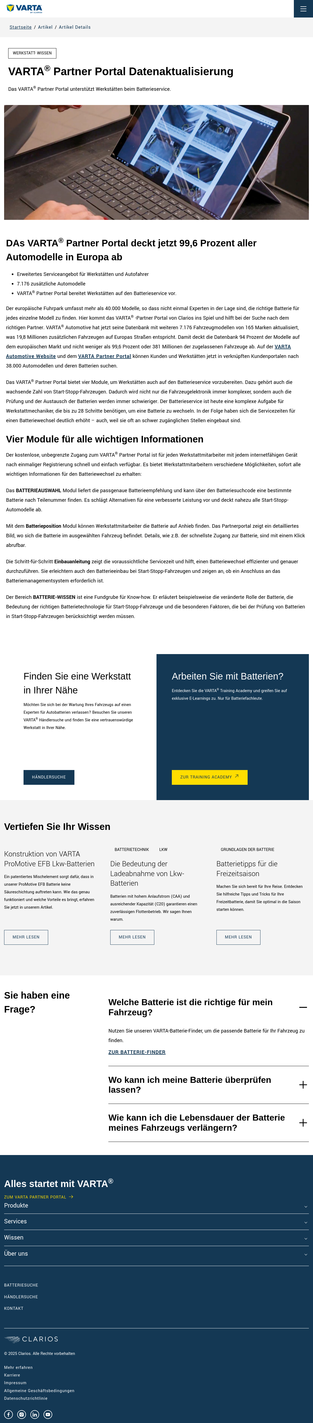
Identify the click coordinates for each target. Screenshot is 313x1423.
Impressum (15, 1383)
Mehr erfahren (18, 1367)
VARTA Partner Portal (104, 356)
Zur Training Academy (206, 777)
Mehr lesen (26, 937)
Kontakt (14, 1308)
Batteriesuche (21, 1285)
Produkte (16, 1206)
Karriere (12, 1375)
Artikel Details (75, 27)
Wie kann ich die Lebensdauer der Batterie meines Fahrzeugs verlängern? (196, 1123)
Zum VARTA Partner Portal (35, 1197)
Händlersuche (49, 777)
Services (15, 1222)
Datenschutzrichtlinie (26, 1398)
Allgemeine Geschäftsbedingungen (39, 1391)
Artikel (45, 27)
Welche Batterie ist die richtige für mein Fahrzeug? (190, 1007)
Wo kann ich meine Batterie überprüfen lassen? (189, 1085)
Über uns (16, 1254)
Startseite (21, 27)
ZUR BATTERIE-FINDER (137, 1052)
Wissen (14, 1238)
